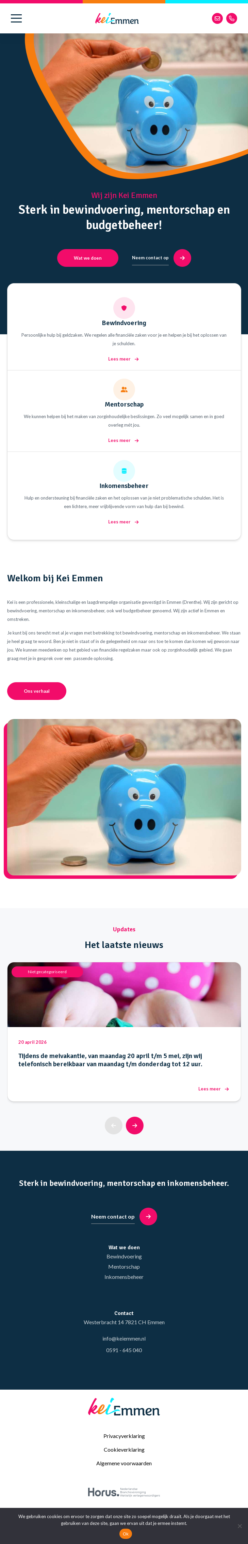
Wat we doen (88, 258)
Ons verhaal (37, 691)
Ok (126, 1534)
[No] (239, 1526)
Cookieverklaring (124, 1449)
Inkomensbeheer (124, 1276)
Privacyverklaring (124, 1436)
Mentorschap (124, 1266)
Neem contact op (161, 258)
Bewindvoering (124, 1256)
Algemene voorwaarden (124, 1463)
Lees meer (123, 359)
